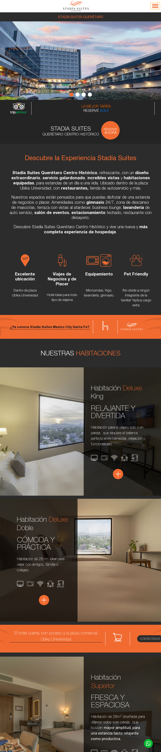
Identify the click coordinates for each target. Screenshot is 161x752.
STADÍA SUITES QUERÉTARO (80, 17)
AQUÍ (104, 110)
